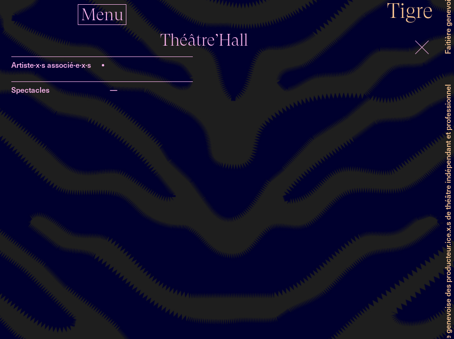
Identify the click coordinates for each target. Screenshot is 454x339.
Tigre (410, 10)
